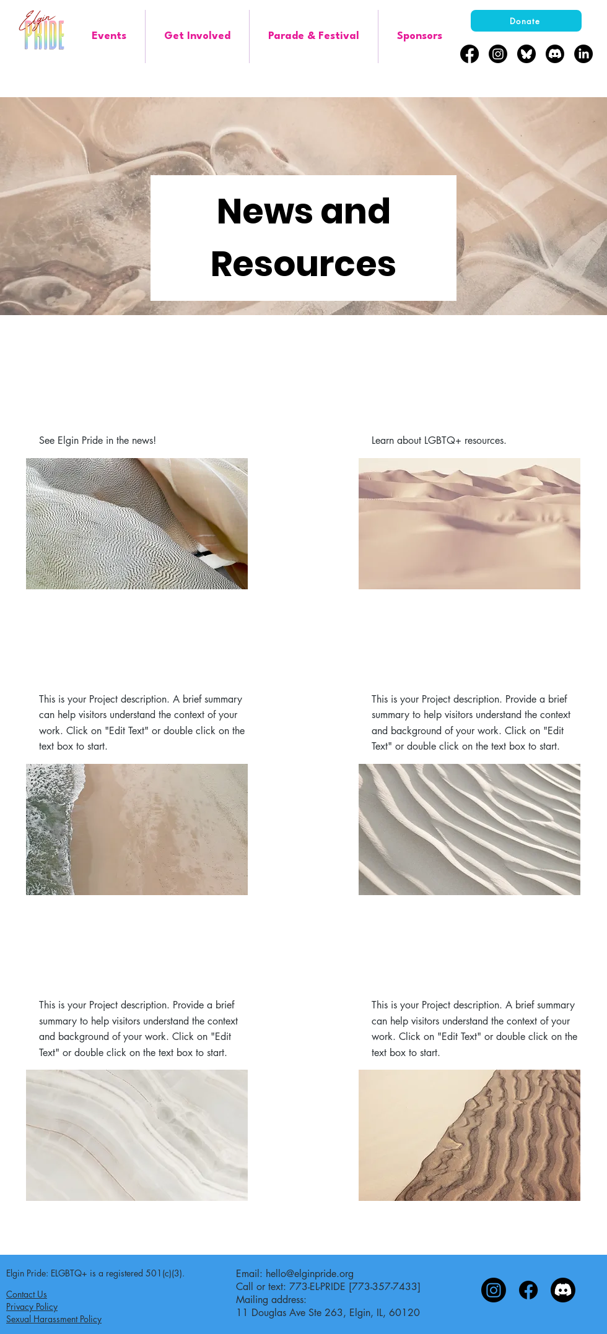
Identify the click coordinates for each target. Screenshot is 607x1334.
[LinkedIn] (583, 54)
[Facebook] (469, 54)
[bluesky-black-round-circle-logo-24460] (526, 54)
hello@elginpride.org (310, 1273)
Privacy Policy (32, 1306)
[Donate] (526, 21)
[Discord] (555, 54)
